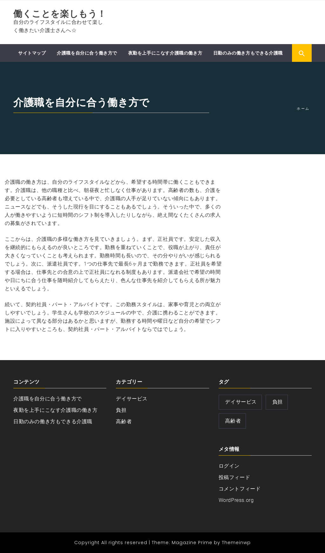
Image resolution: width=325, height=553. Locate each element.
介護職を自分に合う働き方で (87, 53)
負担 (121, 410)
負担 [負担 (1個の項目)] (277, 402)
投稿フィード (234, 477)
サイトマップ (32, 53)
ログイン (229, 466)
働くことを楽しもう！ (59, 14)
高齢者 (124, 421)
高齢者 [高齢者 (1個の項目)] (233, 421)
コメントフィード (240, 489)
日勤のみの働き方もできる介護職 (248, 53)
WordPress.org (236, 500)
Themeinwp (236, 542)
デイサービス (132, 399)
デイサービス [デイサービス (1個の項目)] (241, 402)
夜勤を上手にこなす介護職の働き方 (165, 53)
